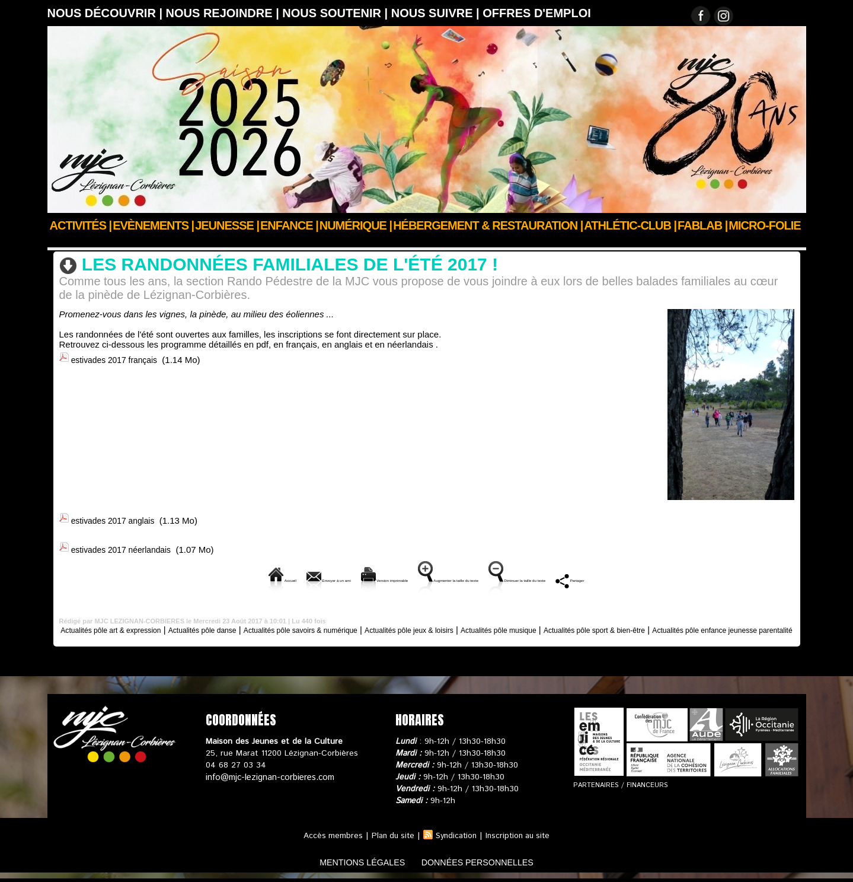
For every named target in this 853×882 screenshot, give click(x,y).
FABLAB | (702, 225)
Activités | (81, 225)
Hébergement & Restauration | (488, 225)
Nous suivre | (437, 13)
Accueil (61, 241)
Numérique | (356, 225)
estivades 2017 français (118, 357)
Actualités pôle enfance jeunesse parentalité (427, 633)
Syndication (456, 839)
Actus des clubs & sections (137, 241)
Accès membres (327, 839)
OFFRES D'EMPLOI (537, 13)
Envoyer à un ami (242, 574)
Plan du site (389, 839)
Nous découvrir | (106, 13)
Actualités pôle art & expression (129, 623)
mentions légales (351, 866)
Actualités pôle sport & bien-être (262, 241)
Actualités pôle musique (601, 623)
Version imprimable (341, 574)
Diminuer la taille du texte (591, 574)
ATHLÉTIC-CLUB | (630, 225)
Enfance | (289, 225)
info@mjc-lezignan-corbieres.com (268, 781)
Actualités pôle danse (240, 623)
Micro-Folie (764, 225)
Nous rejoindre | (224, 13)
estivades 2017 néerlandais (125, 545)
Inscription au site (521, 839)
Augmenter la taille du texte (460, 574)
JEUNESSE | (227, 225)
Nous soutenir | (336, 13)
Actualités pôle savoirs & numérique (359, 623)
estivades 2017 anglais (116, 518)
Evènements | (153, 225)
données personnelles (487, 866)
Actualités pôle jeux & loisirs (492, 623)
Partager (684, 574)
